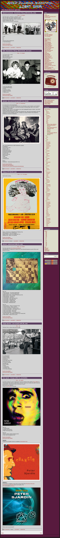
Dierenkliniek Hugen (49, 102)
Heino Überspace (48, 64)
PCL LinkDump (48, 41)
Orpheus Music (48, 42)
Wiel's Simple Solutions (49, 100)
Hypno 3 (48, 130)
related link (18, 47)
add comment (6, 47)
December (48, 142)
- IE (45, 237)
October (48, 115)
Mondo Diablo (47, 54)
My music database (49, 34)
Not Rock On (47, 55)
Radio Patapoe (48, 103)
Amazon (12, 485)
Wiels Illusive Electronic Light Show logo (52, 128)
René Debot (9, 386)
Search (46, 254)
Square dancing (48, 46)
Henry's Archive (48, 48)
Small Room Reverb (49, 50)
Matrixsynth (47, 59)
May (47, 121)
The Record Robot (48, 45)
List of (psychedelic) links (50, 69)
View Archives (47, 109)
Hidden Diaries (48, 56)
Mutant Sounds (48, 40)
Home (46, 14)
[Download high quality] (7, 45)
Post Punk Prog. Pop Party (50, 65)
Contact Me (47, 15)
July (47, 119)
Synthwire (47, 58)
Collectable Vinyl (23, 441)
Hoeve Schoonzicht (49, 101)
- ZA (46, 245)
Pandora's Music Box (49, 67)
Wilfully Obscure (48, 63)
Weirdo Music (47, 39)
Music (19, 15)
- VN (46, 244)
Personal (46, 248)
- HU (46, 236)
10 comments (6, 529)
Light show (47, 250)
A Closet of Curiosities (49, 47)
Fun (45, 247)
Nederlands (23, 103)
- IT (45, 239)
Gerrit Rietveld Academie (16, 248)
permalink (13, 47)
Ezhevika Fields (48, 60)
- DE (46, 234)
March (47, 111)
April (47, 123)
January (48, 155)
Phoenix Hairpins (48, 43)
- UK (23, 174)
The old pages (47, 36)
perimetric (47, 53)
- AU (46, 232)
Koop (46, 52)
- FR (46, 235)
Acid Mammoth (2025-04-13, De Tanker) (52, 133)
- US (46, 243)
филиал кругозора (48, 57)
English (23, 15)
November (48, 143)
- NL (21, 15)
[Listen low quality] (6, 94)
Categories (47, 229)
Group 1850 (35, 381)
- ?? (46, 246)
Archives (46, 107)
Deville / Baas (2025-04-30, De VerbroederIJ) (52, 125)
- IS (45, 238)
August (47, 118)
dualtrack (47, 66)
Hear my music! (48, 19)
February (48, 113)
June (47, 120)
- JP (46, 240)
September (48, 116)
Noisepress (47, 61)
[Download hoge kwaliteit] (8, 165)
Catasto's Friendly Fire (49, 62)
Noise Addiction (48, 68)
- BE (46, 233)
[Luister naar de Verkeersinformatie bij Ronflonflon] (13, 166)
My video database (48, 35)
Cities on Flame (48, 51)
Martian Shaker (48, 44)
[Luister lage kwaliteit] (7, 164)
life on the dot (47, 49)
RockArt (12, 484)
